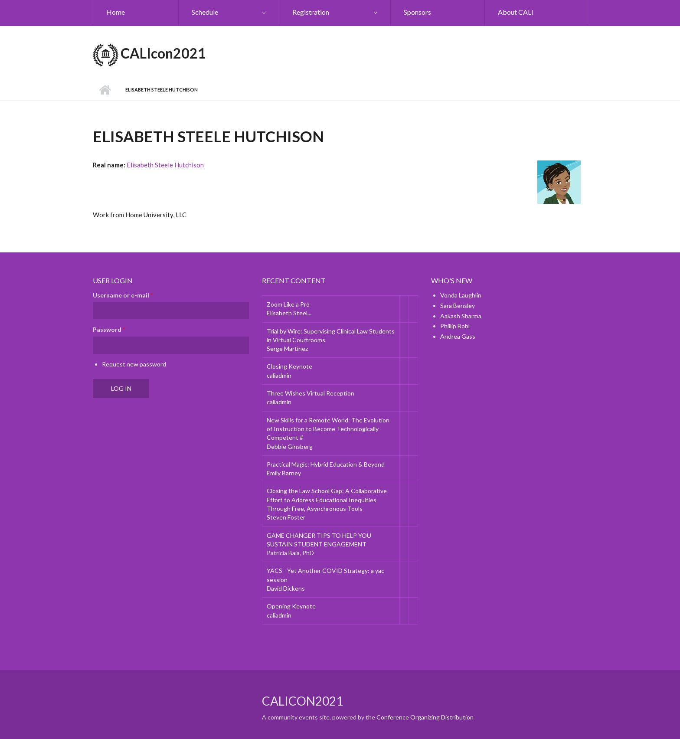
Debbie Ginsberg (290, 446)
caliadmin (279, 375)
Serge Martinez (287, 348)
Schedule (205, 12)
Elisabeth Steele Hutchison (165, 165)
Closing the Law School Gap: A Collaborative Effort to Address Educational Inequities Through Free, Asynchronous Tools (327, 499)
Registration (310, 12)
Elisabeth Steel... (289, 313)
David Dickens (286, 588)
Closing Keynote (289, 366)
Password (109, 329)
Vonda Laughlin (460, 295)
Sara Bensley (457, 305)
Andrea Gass (457, 336)
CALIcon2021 (163, 53)
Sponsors (417, 12)
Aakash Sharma (460, 316)
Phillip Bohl (455, 326)
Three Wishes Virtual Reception (310, 393)
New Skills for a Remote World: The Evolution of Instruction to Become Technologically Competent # (328, 428)
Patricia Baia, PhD (290, 552)
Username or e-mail (123, 295)
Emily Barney (284, 473)
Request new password (134, 364)
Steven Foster (286, 517)
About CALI (515, 12)
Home (115, 12)
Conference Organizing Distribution (425, 717)
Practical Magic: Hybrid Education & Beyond (326, 464)
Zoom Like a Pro (288, 304)
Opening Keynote (291, 606)
